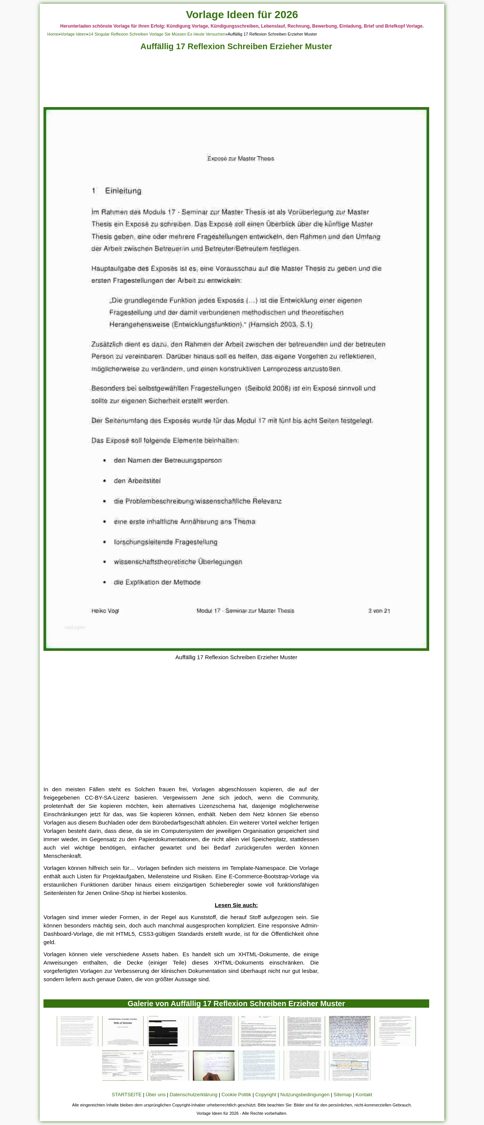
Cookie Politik (236, 1094)
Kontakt (363, 1094)
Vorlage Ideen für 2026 (242, 14)
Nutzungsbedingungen (304, 1094)
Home (52, 34)
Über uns (156, 1094)
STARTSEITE (127, 1094)
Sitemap (343, 1094)
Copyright (265, 1094)
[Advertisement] (236, 81)
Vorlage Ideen (73, 34)
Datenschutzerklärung (193, 1094)
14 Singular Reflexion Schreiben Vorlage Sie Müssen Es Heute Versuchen (156, 34)
